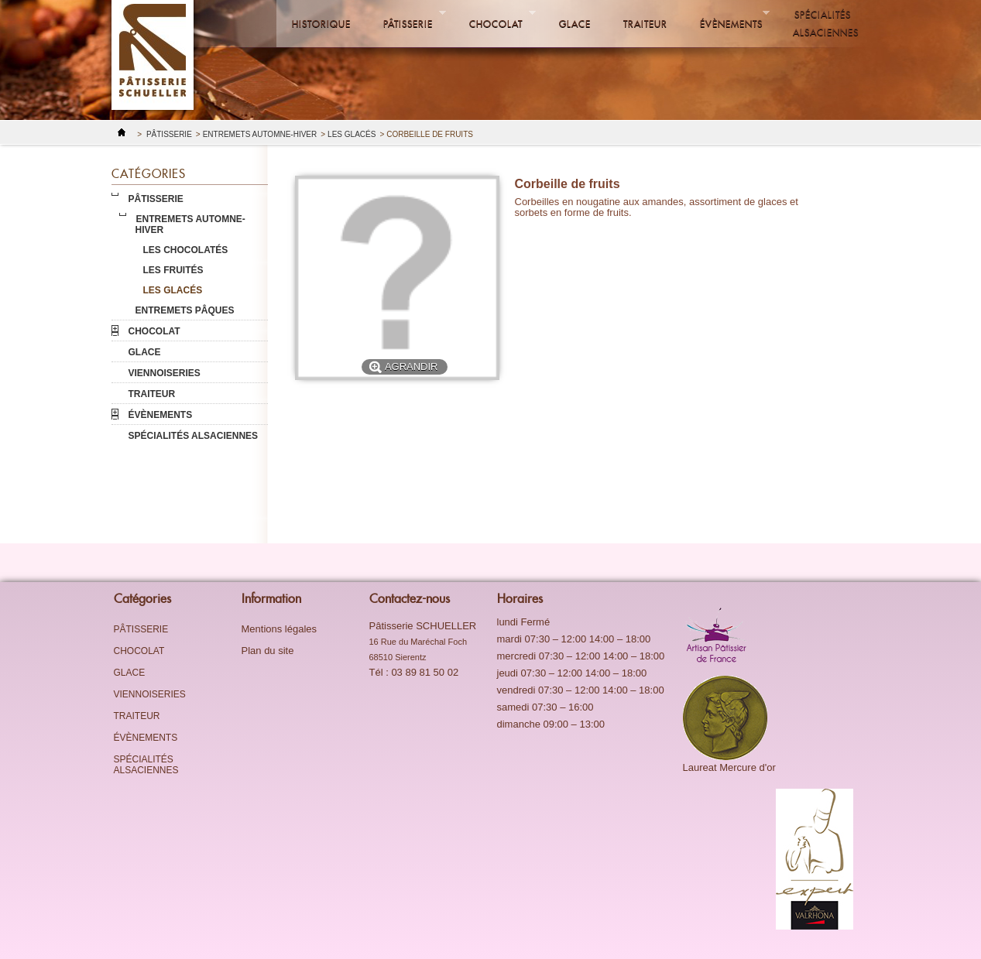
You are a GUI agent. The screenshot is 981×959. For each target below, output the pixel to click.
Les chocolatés (185, 250)
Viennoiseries (165, 373)
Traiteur (645, 23)
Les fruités (173, 270)
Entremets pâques (185, 310)
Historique (321, 23)
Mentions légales (279, 629)
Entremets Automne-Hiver (260, 134)
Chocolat (495, 19)
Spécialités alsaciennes (826, 23)
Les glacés (352, 134)
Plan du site (268, 650)
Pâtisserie (407, 19)
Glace (575, 23)
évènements (727, 19)
